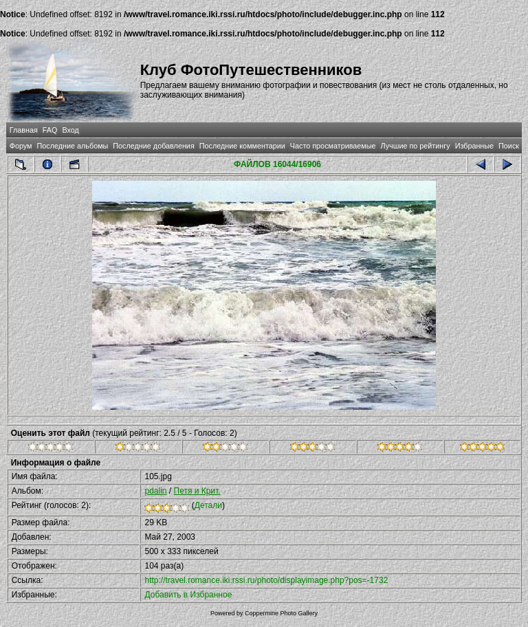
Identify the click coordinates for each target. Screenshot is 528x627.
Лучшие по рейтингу (415, 146)
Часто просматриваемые (333, 146)
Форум (21, 146)
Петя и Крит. (197, 491)
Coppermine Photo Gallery (281, 613)
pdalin (155, 491)
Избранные (474, 146)
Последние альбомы (72, 146)
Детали (208, 505)
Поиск (508, 146)
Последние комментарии (242, 146)
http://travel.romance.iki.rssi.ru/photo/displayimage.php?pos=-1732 (266, 580)
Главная (24, 130)
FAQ (50, 130)
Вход (70, 130)
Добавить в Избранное (188, 595)
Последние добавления (153, 146)
